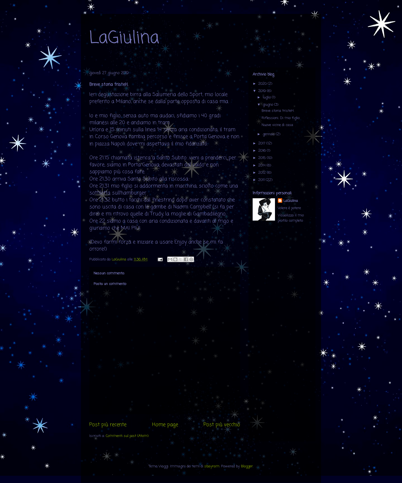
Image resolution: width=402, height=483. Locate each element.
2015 (262, 158)
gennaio (269, 134)
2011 (262, 180)
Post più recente (107, 425)
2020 (263, 83)
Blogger (247, 466)
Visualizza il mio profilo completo (291, 218)
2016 (262, 150)
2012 (262, 172)
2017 (262, 143)
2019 (262, 91)
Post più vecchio (222, 425)
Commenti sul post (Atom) (127, 436)
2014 (262, 165)
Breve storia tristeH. (278, 110)
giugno (268, 104)
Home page (165, 425)
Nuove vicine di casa (277, 125)
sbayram (211, 466)
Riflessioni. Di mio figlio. (281, 118)
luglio (267, 97)
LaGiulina (124, 38)
